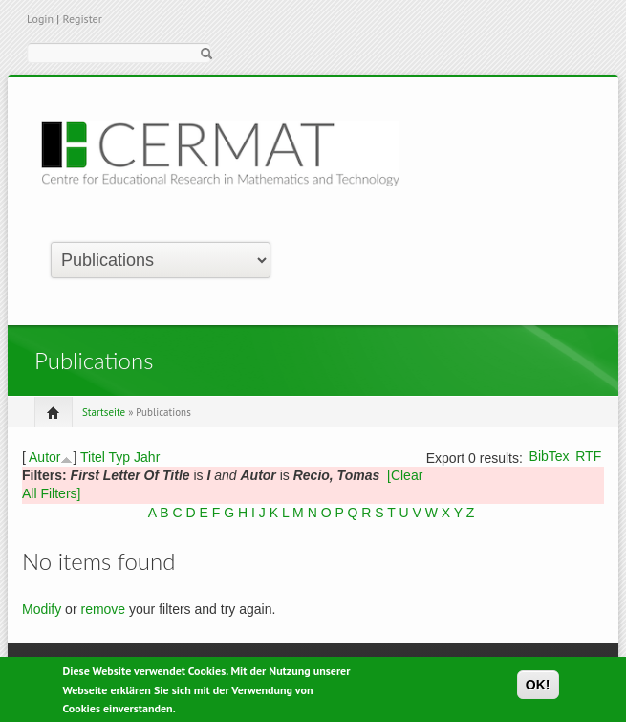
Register (81, 18)
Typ (120, 457)
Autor (44, 457)
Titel (92, 457)
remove (102, 609)
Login (40, 18)
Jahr (147, 457)
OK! (538, 687)
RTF (588, 456)
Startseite (103, 412)
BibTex (549, 456)
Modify (41, 609)
